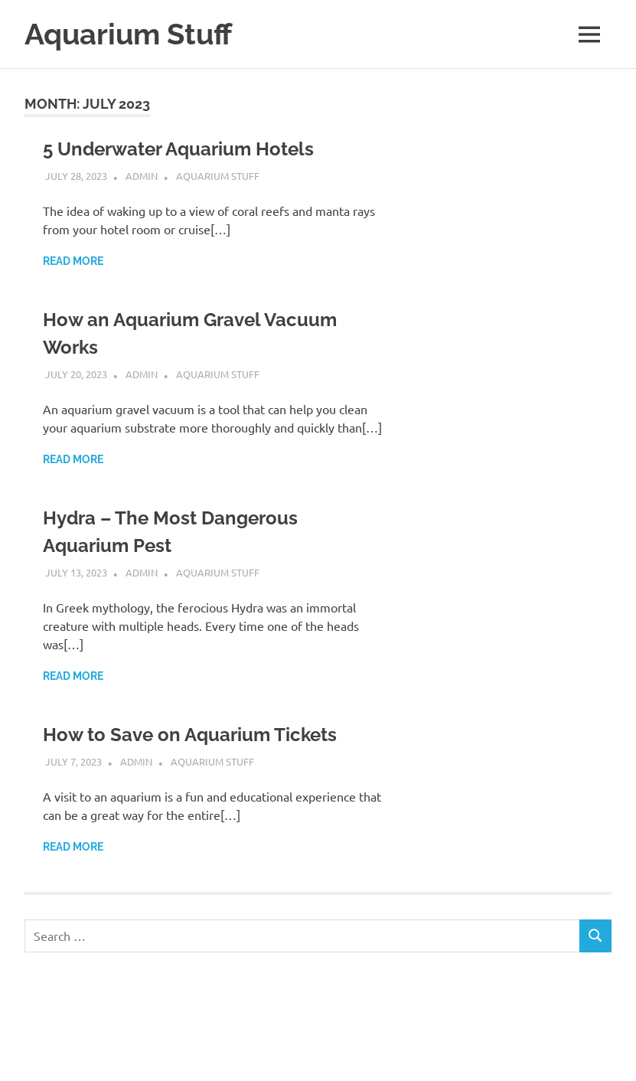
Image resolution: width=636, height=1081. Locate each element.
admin (142, 175)
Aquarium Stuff (128, 34)
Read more (73, 261)
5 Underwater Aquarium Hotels (178, 149)
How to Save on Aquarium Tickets (190, 734)
